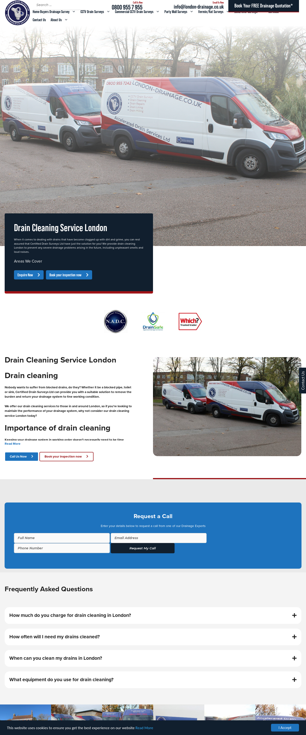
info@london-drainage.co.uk (199, 6)
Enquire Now (25, 275)
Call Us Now (18, 456)
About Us (60, 20)
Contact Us (39, 19)
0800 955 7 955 (127, 7)
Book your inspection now (65, 275)
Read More (144, 727)
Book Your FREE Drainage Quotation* (263, 5)
